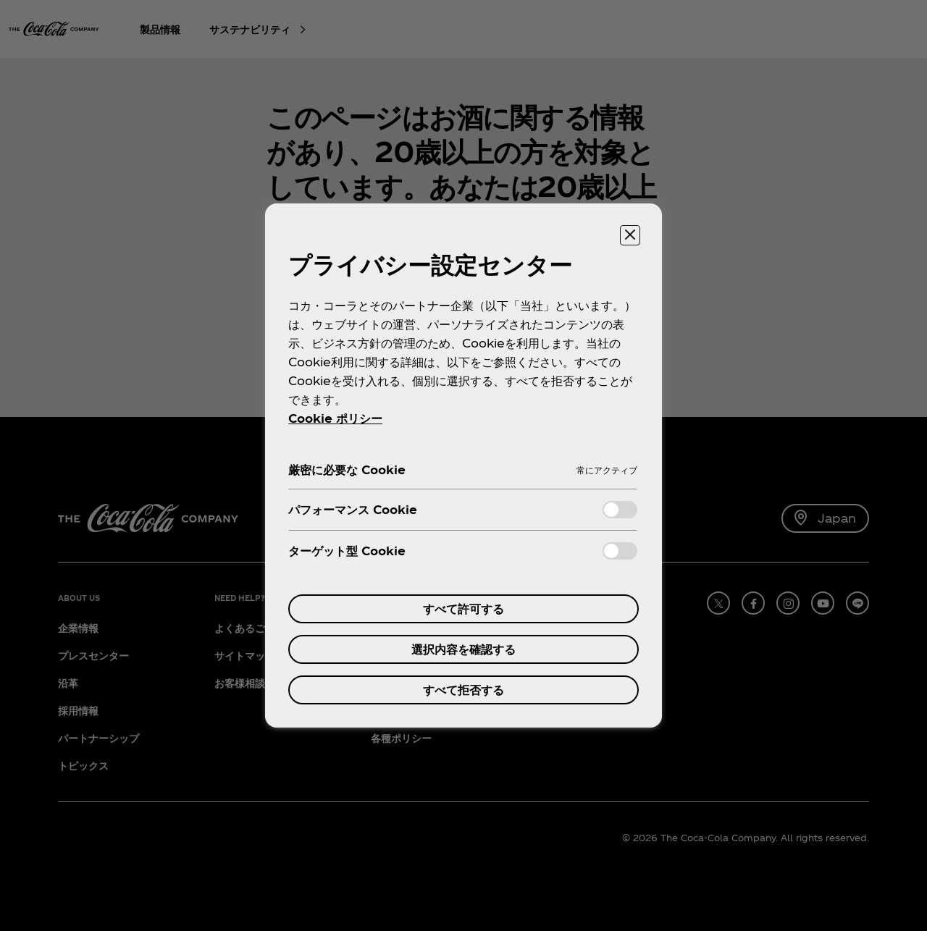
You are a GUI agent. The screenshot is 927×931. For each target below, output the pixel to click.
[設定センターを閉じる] (630, 235)
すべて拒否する (463, 689)
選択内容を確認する (463, 649)
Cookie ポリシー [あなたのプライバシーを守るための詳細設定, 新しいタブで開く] (335, 418)
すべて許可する (463, 608)
